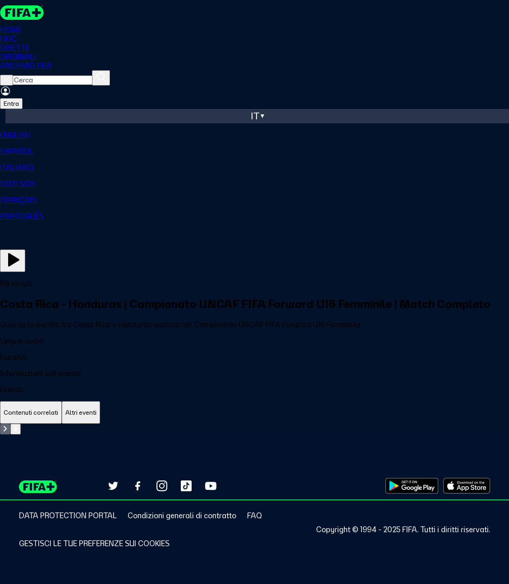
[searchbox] (52, 80)
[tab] (31, 412)
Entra (11, 104)
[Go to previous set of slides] (5, 429)
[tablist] (254, 412)
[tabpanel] (254, 429)
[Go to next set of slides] (15, 429)
